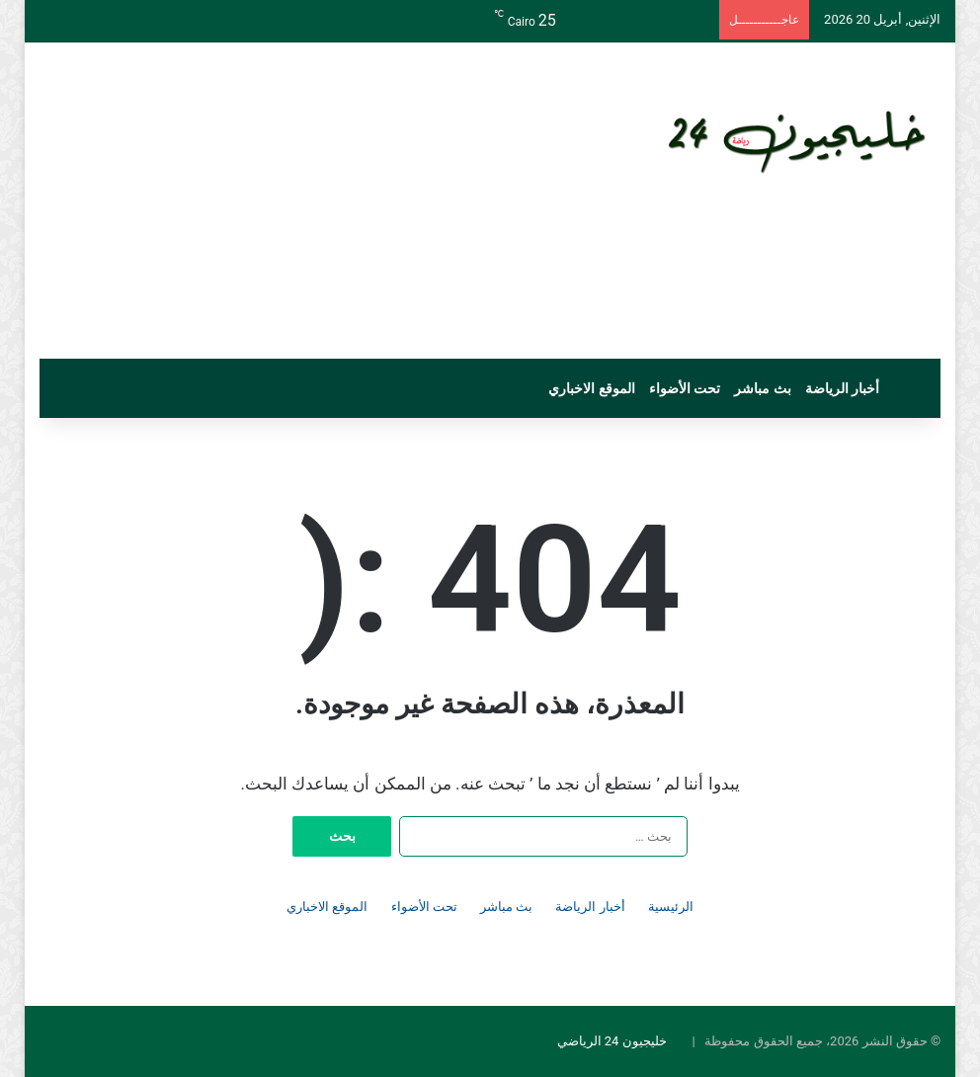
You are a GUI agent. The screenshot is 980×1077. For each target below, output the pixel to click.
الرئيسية (671, 906)
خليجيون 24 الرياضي (612, 1041)
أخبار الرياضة (842, 388)
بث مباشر (762, 388)
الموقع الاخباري (591, 388)
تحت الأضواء (684, 388)
